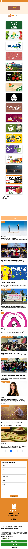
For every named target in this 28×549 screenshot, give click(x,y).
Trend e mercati (4, 405)
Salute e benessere (5, 428)
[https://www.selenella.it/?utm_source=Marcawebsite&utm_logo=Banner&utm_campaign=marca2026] (14, 108)
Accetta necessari (14, 544)
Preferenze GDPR (14, 547)
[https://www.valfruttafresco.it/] (14, 88)
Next (21, 450)
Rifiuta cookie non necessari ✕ (22, 524)
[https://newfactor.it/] (14, 119)
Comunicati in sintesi (5, 289)
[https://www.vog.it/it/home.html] (14, 26)
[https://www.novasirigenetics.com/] (14, 77)
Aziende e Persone (5, 382)
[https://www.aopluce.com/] (14, 36)
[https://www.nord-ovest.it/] (14, 46)
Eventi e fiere (4, 243)
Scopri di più (4, 198)
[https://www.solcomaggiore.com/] (14, 57)
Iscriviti (14, 496)
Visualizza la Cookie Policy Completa (7, 536)
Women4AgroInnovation (6, 336)
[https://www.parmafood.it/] (14, 139)
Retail (2, 265)
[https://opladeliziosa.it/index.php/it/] (14, 160)
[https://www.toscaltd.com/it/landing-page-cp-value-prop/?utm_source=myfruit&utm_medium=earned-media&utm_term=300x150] (14, 170)
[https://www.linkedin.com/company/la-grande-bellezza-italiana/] (14, 98)
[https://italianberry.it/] (14, 150)
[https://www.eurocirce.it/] (14, 67)
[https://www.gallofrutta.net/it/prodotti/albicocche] (14, 191)
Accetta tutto (14, 541)
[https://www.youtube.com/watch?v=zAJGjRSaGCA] (14, 180)
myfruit (3, 221)
